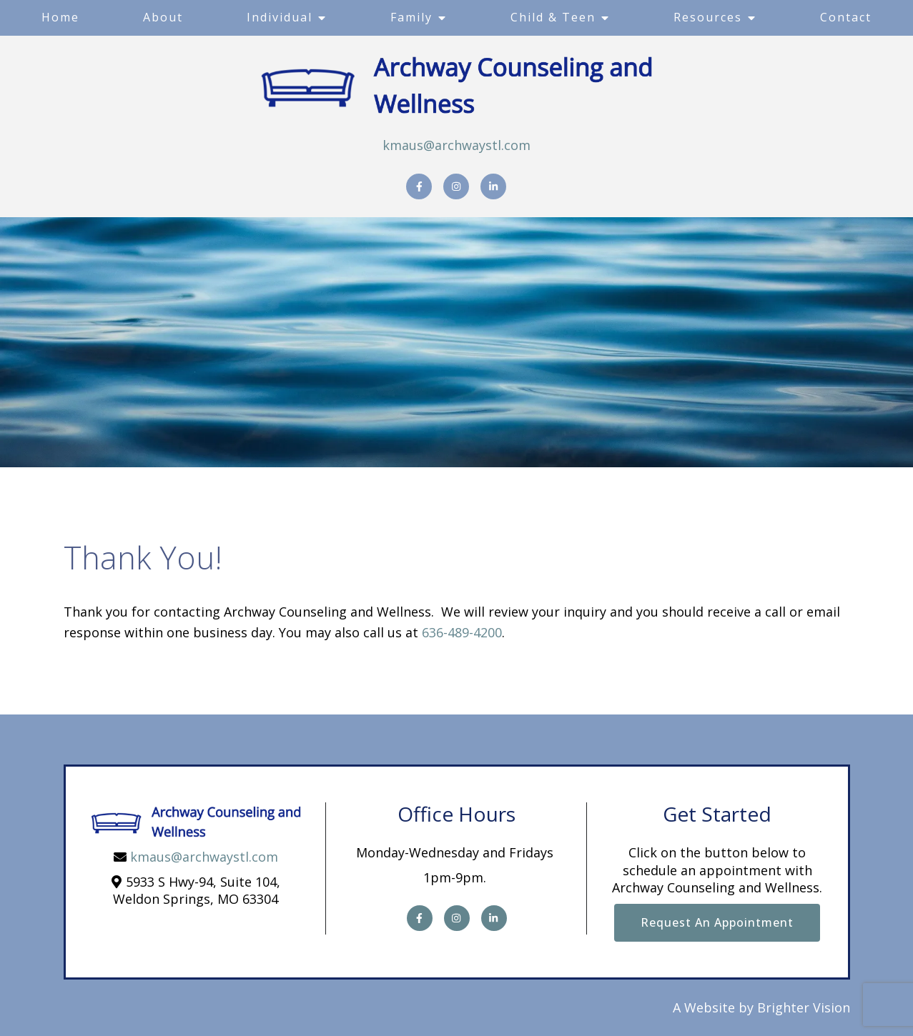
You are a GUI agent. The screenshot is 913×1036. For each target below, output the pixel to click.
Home (60, 17)
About (163, 17)
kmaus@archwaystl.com (456, 145)
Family (411, 17)
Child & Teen (553, 17)
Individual (279, 17)
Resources (707, 17)
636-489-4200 (462, 632)
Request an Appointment (717, 922)
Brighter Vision (803, 1007)
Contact (846, 17)
